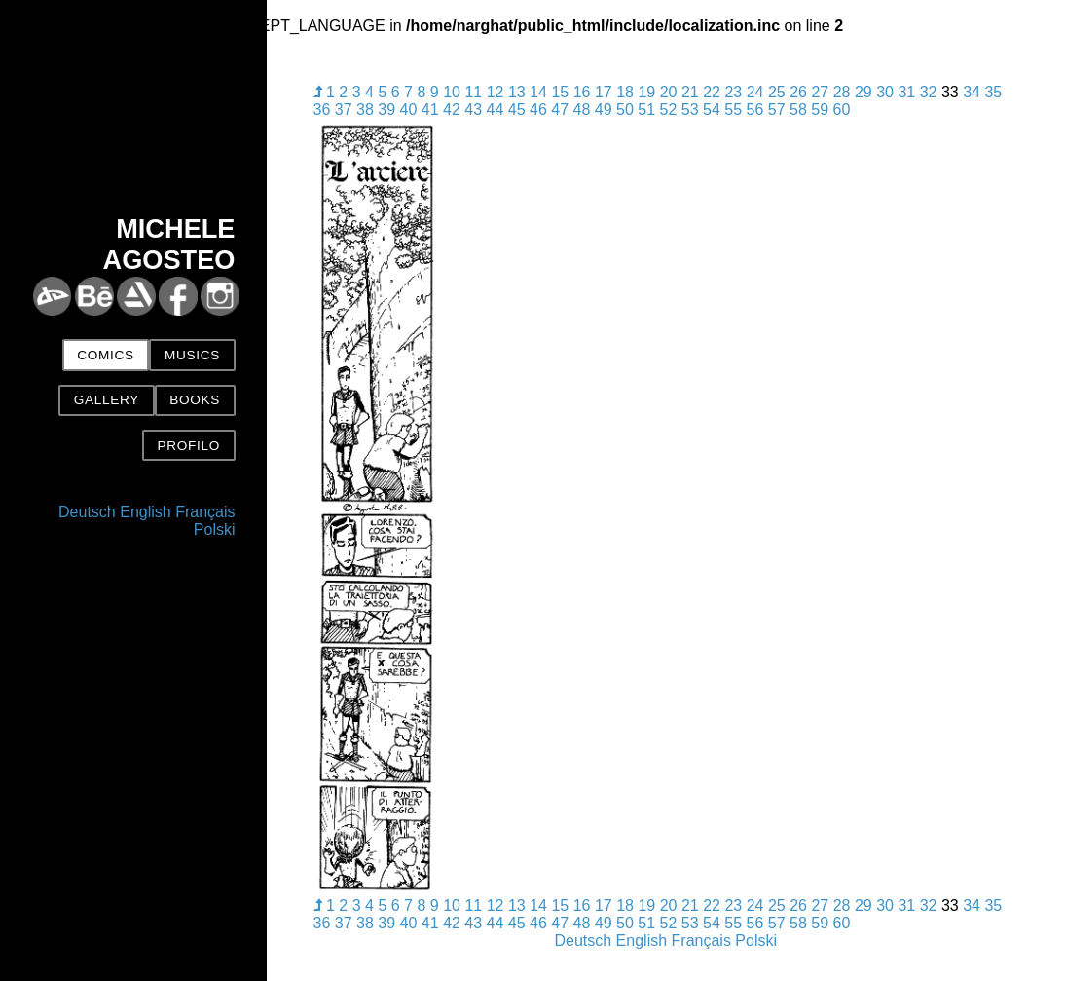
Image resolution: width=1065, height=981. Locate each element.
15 (560, 92)
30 (885, 92)
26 (798, 92)
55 (733, 109)
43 (473, 109)
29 (863, 92)
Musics (192, 355)
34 (971, 92)
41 (430, 109)
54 (711, 109)
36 (322, 109)
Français (205, 512)
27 (819, 92)
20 (669, 92)
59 (819, 109)
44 (495, 109)
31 (906, 92)
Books (194, 400)
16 (582, 92)
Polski (215, 529)
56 (755, 109)
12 (495, 92)
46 (538, 109)
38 (365, 109)
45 (517, 109)
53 (690, 109)
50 (625, 109)
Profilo (188, 445)
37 (343, 109)
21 (690, 92)
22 (711, 92)
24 (755, 92)
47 (560, 109)
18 (625, 92)
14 (538, 92)
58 (798, 109)
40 (409, 109)
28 (842, 92)
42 (451, 109)
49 (603, 109)
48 (582, 109)
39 (386, 109)
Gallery (106, 400)
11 (473, 92)
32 (928, 92)
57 (777, 109)
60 (842, 109)
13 (517, 92)
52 (669, 109)
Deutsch (87, 512)
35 (993, 92)
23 (733, 92)
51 (646, 109)
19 (646, 92)
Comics (105, 355)
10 (451, 92)
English (145, 512)
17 (603, 92)
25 (777, 92)
